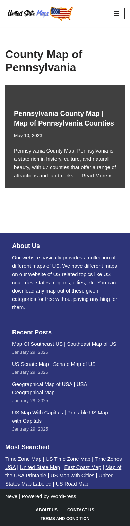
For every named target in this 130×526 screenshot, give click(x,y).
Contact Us (80, 510)
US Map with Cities (73, 475)
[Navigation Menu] (117, 13)
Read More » (96, 175)
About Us (47, 510)
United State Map (40, 467)
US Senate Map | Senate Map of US (54, 364)
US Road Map (72, 484)
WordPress (63, 496)
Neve (11, 496)
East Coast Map (82, 467)
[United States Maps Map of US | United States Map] (40, 13)
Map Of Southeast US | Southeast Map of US (64, 344)
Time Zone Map (23, 459)
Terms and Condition (65, 518)
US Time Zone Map (68, 459)
